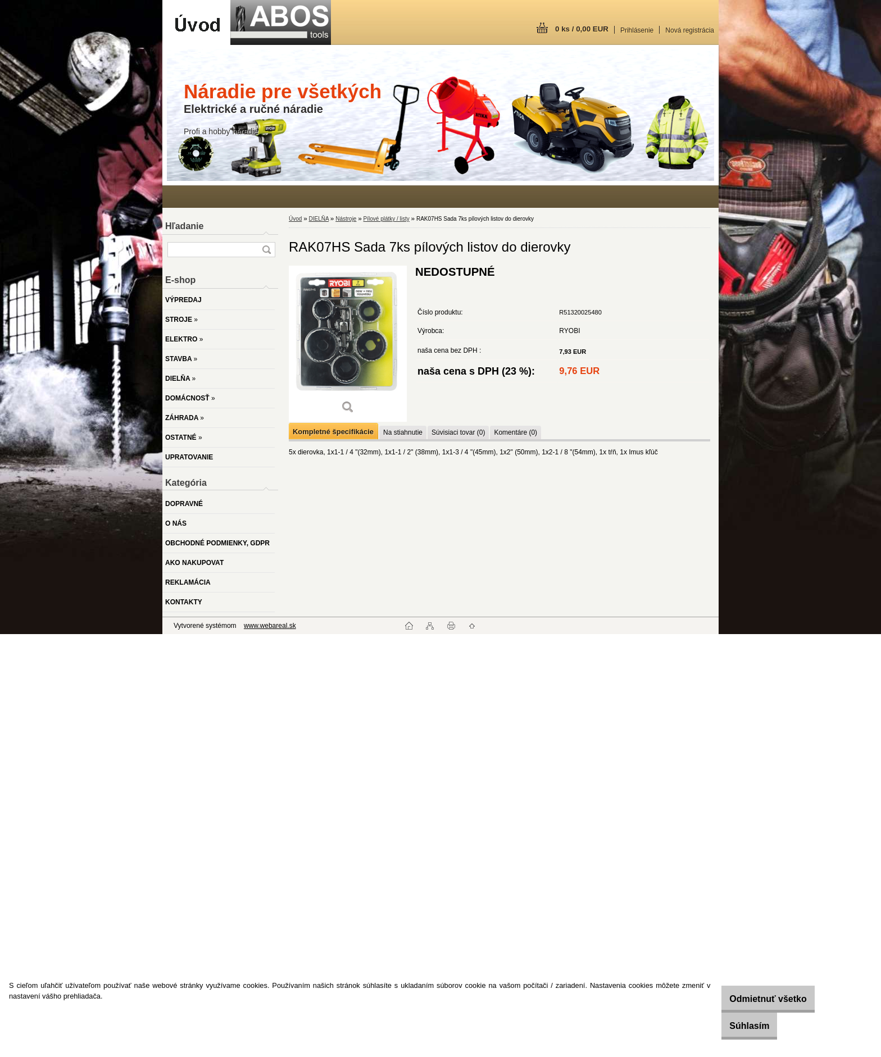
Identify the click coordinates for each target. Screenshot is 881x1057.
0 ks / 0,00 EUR (581, 29)
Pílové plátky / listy (387, 219)
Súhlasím (734, 1026)
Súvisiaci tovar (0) (458, 432)
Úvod (295, 219)
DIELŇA (318, 219)
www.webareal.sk (270, 626)
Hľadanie (184, 226)
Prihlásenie (636, 30)
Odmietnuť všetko (752, 999)
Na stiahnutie (403, 432)
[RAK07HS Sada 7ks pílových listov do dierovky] (347, 343)
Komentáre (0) (515, 432)
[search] (266, 250)
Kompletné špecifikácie (333, 431)
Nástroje (345, 219)
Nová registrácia (689, 30)
